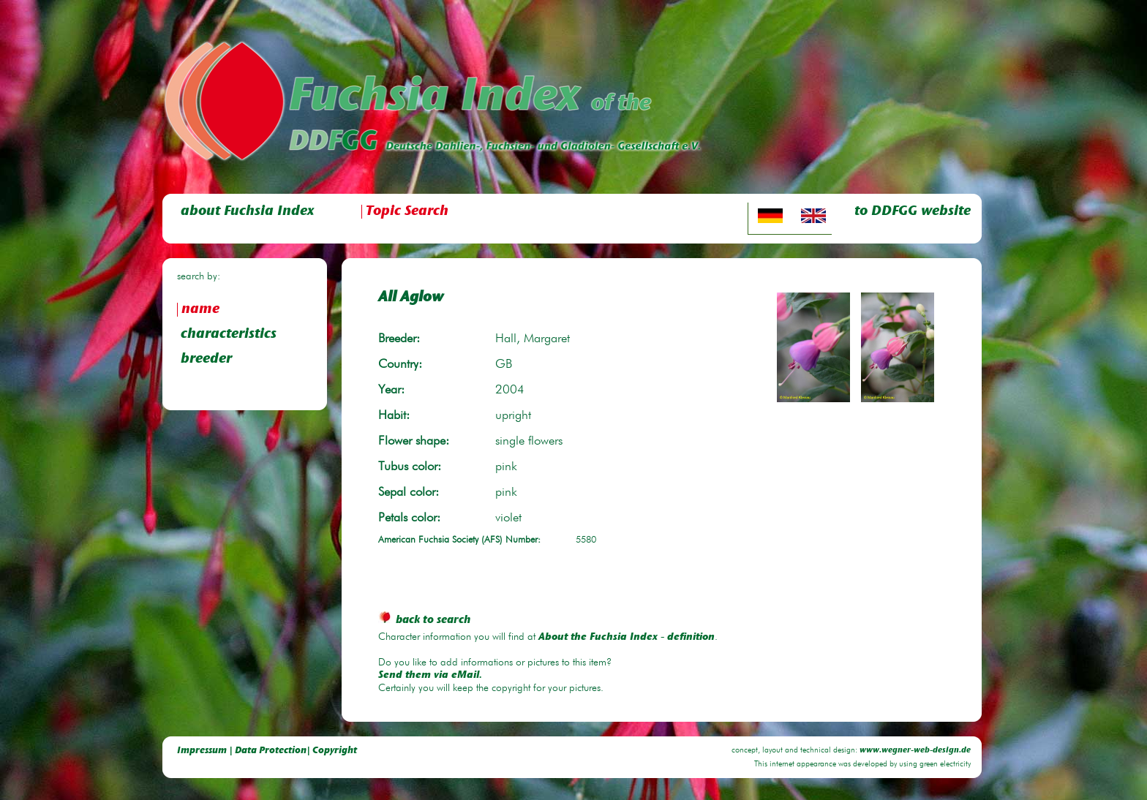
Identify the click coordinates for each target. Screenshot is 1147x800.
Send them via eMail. (430, 676)
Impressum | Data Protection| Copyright (267, 750)
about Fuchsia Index (247, 212)
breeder (206, 359)
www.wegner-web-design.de (915, 751)
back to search (424, 620)
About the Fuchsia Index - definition (626, 638)
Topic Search (407, 212)
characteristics (229, 334)
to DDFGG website (912, 212)
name (200, 310)
